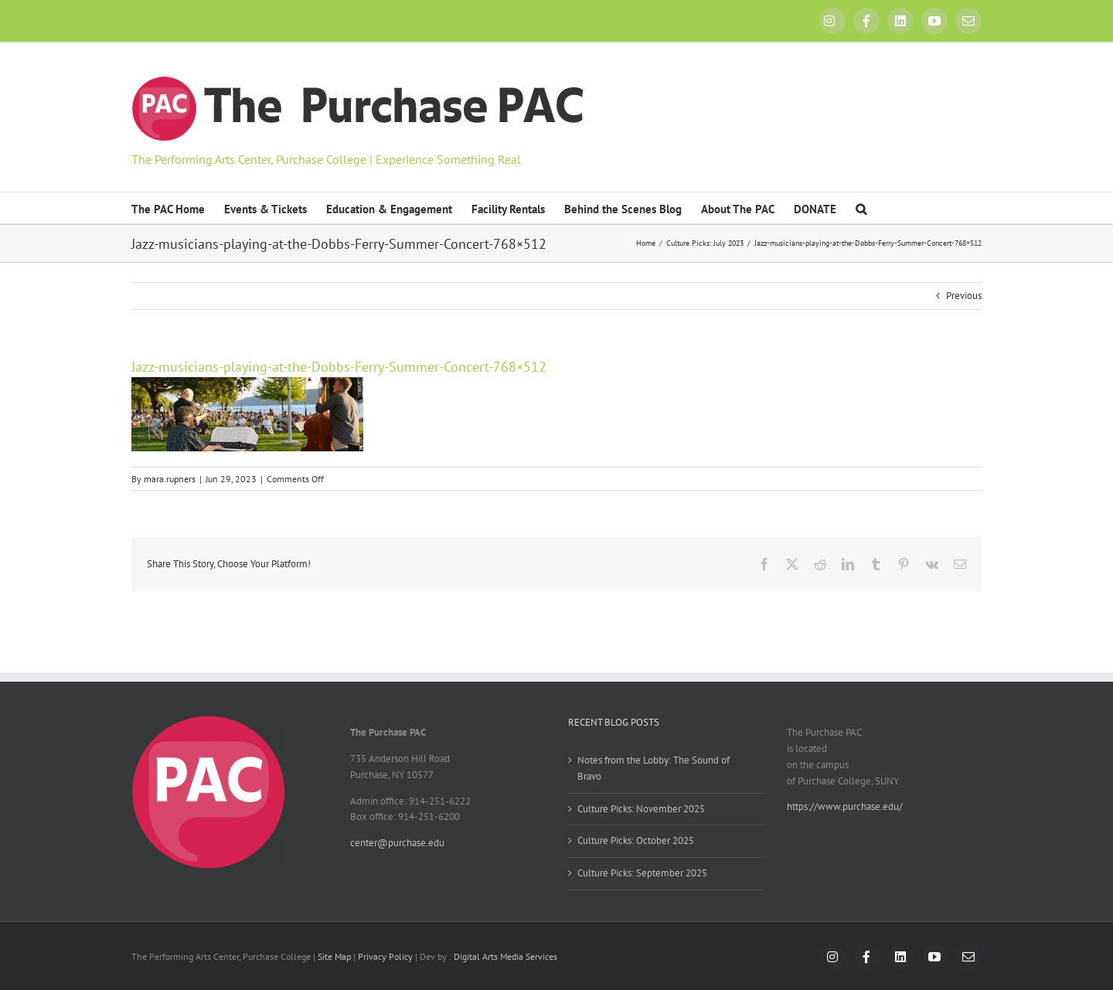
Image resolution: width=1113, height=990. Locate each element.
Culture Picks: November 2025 (641, 808)
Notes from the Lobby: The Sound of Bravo (653, 768)
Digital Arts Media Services (505, 956)
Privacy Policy (385, 956)
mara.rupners (170, 479)
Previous (964, 295)
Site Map (334, 956)
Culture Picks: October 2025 (635, 840)
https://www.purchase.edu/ (845, 806)
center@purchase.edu (397, 842)
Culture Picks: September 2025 (642, 872)
